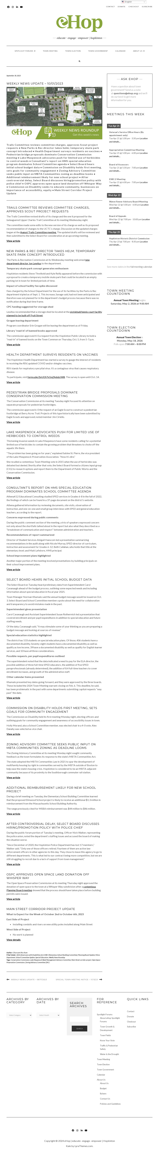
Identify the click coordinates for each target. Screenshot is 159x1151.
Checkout (134, 7)
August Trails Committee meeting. (38, 232)
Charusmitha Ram (20, 953)
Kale (68, 1145)
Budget (103, 1088)
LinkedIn (17, 8)
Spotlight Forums (25, 51)
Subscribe (147, 7)
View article (13, 477)
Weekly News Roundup (57, 957)
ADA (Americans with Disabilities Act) (30, 955)
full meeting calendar (141, 266)
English (127, 2)
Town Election (73, 51)
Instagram (13, 8)
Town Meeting (50, 51)
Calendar (120, 51)
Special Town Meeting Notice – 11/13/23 (77, 979)
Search (79, 1029)
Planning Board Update (86, 955)
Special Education (41, 957)
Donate (121, 7)
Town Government (98, 51)
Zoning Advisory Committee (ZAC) (37, 962)
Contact (110, 7)
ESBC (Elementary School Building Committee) (60, 955)
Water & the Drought (109, 1054)
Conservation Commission (20, 960)
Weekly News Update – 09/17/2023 (29, 979)
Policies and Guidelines (110, 1104)
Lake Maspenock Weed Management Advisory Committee (50, 960)
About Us (139, 51)
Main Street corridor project (81, 960)
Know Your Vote (107, 1040)
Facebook (8, 8)
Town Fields (105, 1035)
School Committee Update (25, 957)
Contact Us (105, 1098)
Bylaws (103, 1093)
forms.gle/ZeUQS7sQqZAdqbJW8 (46, 377)
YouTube (21, 8)
